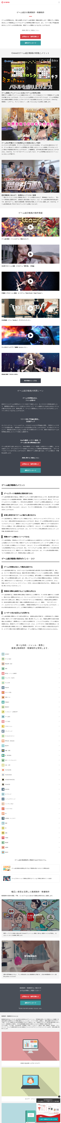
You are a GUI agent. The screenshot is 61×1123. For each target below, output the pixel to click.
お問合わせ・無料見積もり (30, 36)
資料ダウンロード (30, 43)
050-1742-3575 (24, 1008)
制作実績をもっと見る (30, 380)
